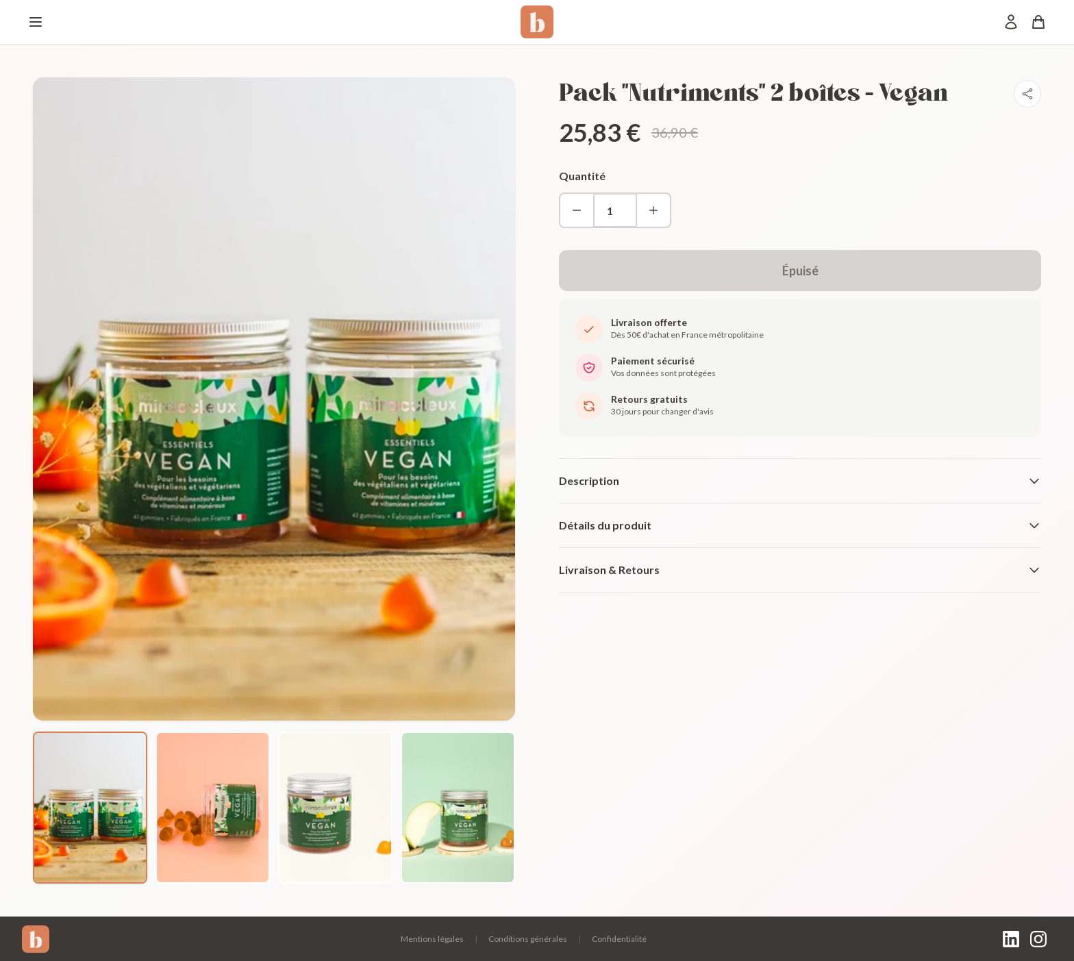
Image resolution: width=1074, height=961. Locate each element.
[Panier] (1038, 22)
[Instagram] (1038, 939)
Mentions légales (432, 939)
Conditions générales (527, 939)
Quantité (582, 175)
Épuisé (800, 270)
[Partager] (1027, 94)
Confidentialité (619, 939)
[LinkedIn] (1011, 939)
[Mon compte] (1011, 22)
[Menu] (35, 22)
